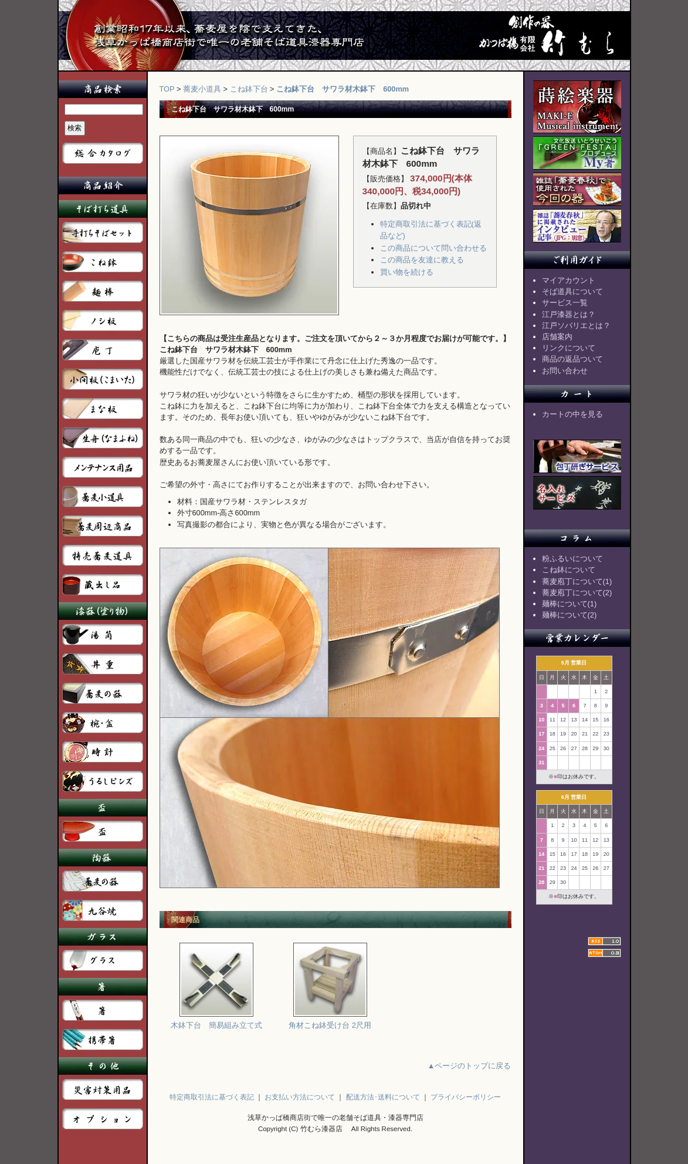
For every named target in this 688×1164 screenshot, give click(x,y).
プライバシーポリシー (466, 1097)
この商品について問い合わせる (433, 248)
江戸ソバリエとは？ (576, 325)
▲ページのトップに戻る (469, 1065)
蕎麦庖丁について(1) (577, 581)
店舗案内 (557, 336)
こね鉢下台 (249, 89)
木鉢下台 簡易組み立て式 (216, 1021)
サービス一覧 (565, 302)
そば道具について (572, 291)
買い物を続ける (406, 272)
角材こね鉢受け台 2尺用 (330, 1021)
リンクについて (568, 347)
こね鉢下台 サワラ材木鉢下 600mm (342, 89)
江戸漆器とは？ (568, 314)
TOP (167, 89)
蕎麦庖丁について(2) (577, 592)
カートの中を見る (572, 414)
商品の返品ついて (572, 359)
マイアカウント (568, 280)
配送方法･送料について (383, 1097)
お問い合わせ (565, 370)
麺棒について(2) (569, 614)
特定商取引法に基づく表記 (212, 1097)
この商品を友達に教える (422, 259)
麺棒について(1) (569, 603)
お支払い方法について (300, 1097)
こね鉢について (568, 569)
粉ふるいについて (572, 558)
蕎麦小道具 (202, 89)
